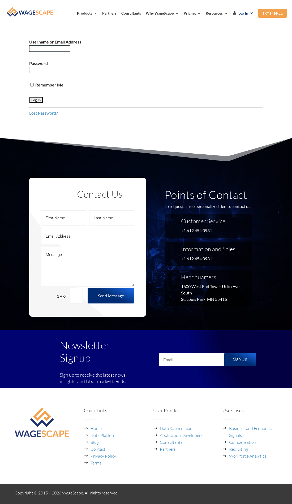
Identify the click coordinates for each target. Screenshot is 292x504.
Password (38, 63)
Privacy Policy (103, 456)
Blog (95, 442)
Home (96, 428)
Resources (214, 13)
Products (84, 13)
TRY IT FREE (272, 13)
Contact (98, 449)
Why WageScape (160, 13)
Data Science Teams (177, 428)
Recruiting (238, 449)
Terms (96, 463)
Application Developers (181, 435)
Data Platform (104, 435)
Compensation (242, 442)
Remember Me (46, 84)
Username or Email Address (55, 41)
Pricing (190, 13)
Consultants (131, 13)
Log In (240, 13)
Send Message (111, 295)
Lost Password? (43, 112)
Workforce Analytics (247, 456)
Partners (109, 13)
